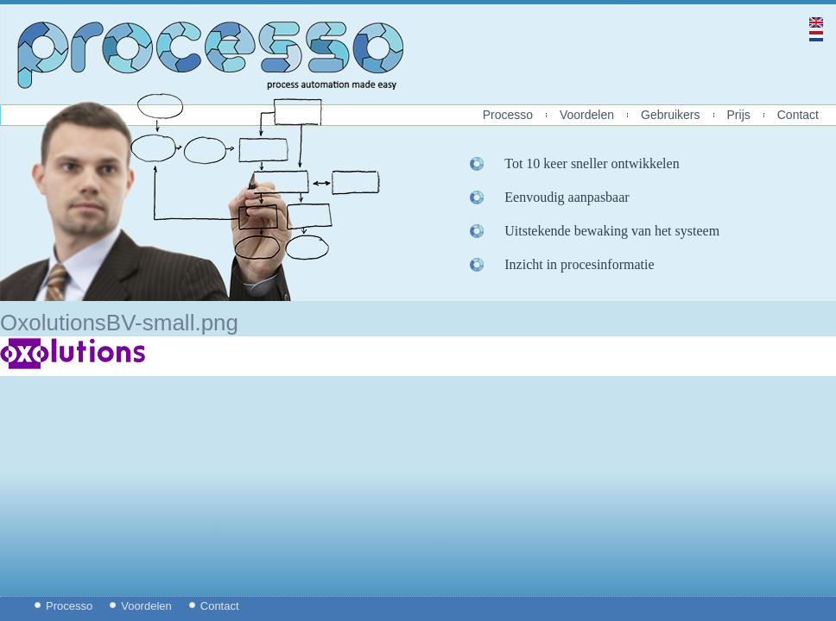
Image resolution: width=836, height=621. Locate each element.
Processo (508, 115)
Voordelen (587, 115)
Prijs (738, 115)
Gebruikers (670, 115)
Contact (798, 115)
